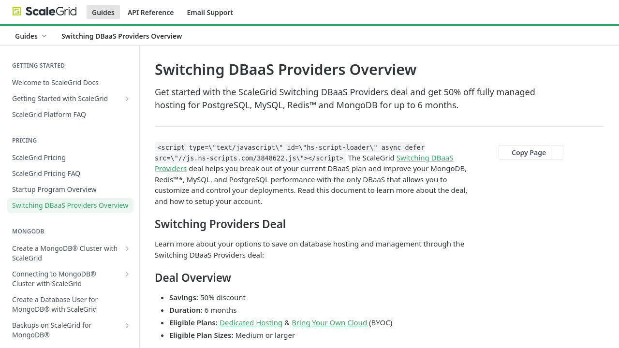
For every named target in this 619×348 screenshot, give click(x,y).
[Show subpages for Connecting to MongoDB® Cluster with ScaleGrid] (127, 274)
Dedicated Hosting (251, 322)
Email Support (210, 12)
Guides (103, 12)
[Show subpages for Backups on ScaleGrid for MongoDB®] (127, 325)
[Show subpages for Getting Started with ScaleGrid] (127, 98)
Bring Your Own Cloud (329, 322)
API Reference (151, 12)
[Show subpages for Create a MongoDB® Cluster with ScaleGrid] (127, 248)
